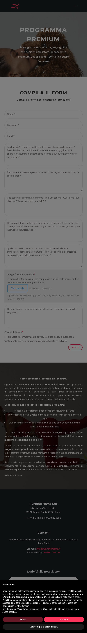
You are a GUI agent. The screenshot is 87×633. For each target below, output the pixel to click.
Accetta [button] (64, 619)
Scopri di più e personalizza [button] (43, 627)
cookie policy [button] (74, 597)
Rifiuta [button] (23, 619)
